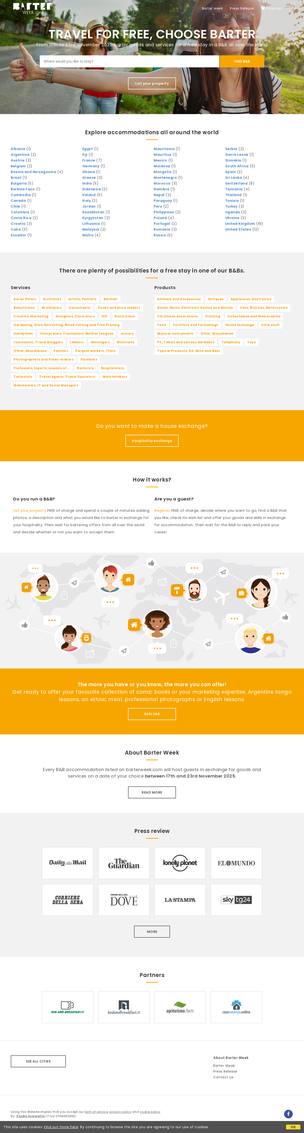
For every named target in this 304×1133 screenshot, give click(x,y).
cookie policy (150, 1112)
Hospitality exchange (152, 440)
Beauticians (24, 308)
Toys (251, 342)
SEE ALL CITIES (38, 1061)
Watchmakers (115, 377)
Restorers (85, 368)
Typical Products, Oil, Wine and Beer (188, 351)
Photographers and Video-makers (43, 359)
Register (162, 510)
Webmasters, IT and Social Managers (46, 385)
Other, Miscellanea (30, 351)
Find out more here (61, 1127)
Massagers (100, 342)
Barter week (212, 8)
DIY (104, 316)
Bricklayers (52, 308)
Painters (61, 351)
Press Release (242, 8)
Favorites (271, 8)
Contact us (223, 1077)
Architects (52, 299)
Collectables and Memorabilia (254, 316)
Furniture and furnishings (195, 325)
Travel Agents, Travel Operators (67, 377)
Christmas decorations (177, 316)
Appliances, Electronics (251, 299)
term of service (96, 1112)
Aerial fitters (25, 299)
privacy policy (120, 1112)
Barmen (111, 299)
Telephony (231, 342)
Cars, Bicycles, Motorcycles (264, 308)
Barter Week (224, 1065)
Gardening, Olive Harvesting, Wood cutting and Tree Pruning (66, 325)
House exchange (239, 325)
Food (161, 325)
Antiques (216, 299)
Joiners (127, 333)
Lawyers (77, 342)
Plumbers (89, 359)
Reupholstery (112, 368)
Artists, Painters (82, 299)
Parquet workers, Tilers (95, 351)
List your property (152, 83)
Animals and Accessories (179, 299)
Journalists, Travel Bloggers (38, 342)
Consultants (79, 308)
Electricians (125, 316)
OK (293, 1127)
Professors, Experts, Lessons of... (42, 368)
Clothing (212, 316)
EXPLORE (152, 714)
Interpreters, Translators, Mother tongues (76, 333)
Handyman (23, 333)
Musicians (126, 342)
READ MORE (152, 792)
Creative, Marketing (31, 316)
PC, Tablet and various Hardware (185, 342)
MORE (152, 931)
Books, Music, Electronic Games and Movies (195, 308)
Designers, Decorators (75, 316)
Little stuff (270, 325)
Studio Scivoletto (30, 1116)
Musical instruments (175, 333)
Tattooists (23, 377)
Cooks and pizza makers (119, 308)
